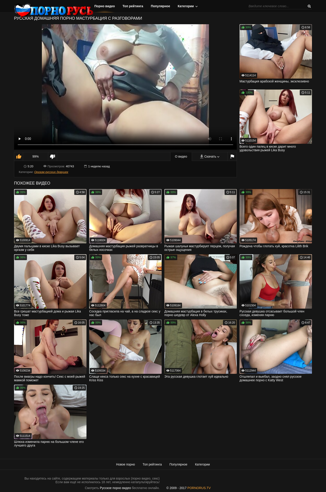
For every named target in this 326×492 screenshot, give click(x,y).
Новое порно (125, 464)
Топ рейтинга (132, 6)
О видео (181, 156)
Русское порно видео (115, 488)
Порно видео (104, 6)
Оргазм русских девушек (51, 172)
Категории (186, 6)
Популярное (160, 6)
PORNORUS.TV (199, 488)
